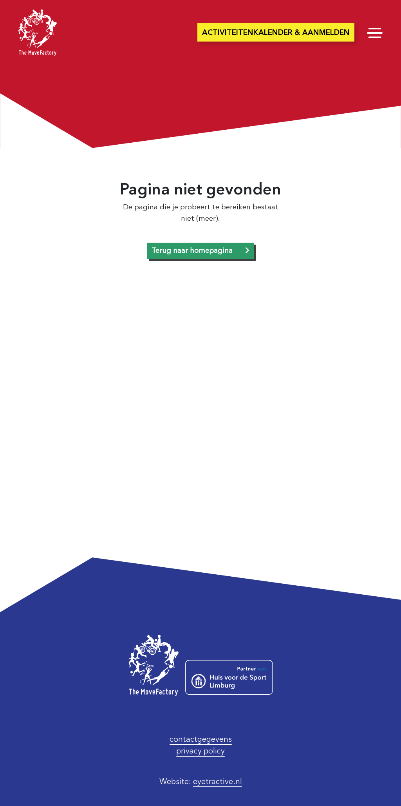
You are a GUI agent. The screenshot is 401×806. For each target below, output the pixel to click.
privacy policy (200, 750)
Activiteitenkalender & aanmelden (276, 32)
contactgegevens (201, 739)
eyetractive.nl (217, 781)
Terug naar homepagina (192, 250)
